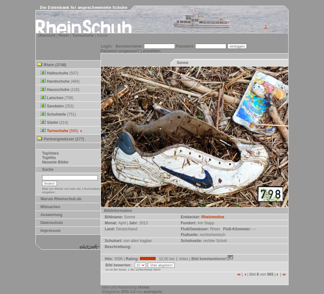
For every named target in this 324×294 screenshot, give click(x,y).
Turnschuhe (83, 35)
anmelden (151, 51)
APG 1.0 (128, 292)
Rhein (64, 35)
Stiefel (52, 122)
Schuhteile (56, 114)
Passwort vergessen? (120, 51)
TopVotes (50, 153)
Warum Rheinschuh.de (61, 199)
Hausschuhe (58, 89)
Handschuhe (58, 81)
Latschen (55, 98)
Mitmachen (50, 207)
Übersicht (46, 35)
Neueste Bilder (55, 162)
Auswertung (51, 215)
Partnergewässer (59, 139)
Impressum (50, 230)
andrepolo (153, 292)
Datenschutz (51, 222)
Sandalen (55, 106)
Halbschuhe (57, 73)
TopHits (49, 158)
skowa (143, 287)
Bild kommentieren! (212, 259)
